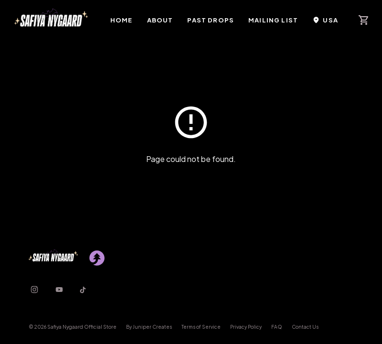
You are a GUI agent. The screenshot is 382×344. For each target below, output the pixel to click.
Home (121, 20)
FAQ (276, 327)
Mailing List (273, 20)
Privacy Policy (246, 327)
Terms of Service (201, 327)
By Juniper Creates (149, 327)
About (160, 20)
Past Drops (210, 20)
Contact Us (305, 327)
